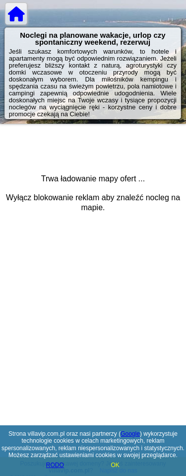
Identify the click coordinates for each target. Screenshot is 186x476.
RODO (55, 465)
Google (130, 433)
